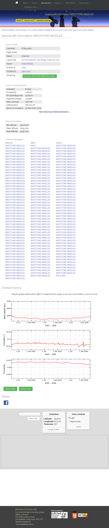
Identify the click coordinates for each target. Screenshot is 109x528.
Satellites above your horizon (57, 30)
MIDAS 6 (9, 143)
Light (71, 418)
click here (24, 514)
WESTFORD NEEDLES (15, 146)
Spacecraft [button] (46, 3)
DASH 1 (59, 143)
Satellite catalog (43, 20)
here (32, 517)
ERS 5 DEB (60, 276)
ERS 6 (33, 146)
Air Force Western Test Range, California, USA (40, 60)
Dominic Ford (22, 509)
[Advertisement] (54, 451)
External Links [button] (31, 7)
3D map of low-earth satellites (82, 30)
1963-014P (26, 71)
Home (19, 20)
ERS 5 (33, 143)
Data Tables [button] (70, 3)
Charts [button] (35, 3)
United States (27, 64)
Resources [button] (84, 3)
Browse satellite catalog (12, 30)
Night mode (74, 421)
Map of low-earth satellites (33, 30)
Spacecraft (29, 20)
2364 (24, 68)
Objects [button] (58, 3)
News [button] (25, 3)
